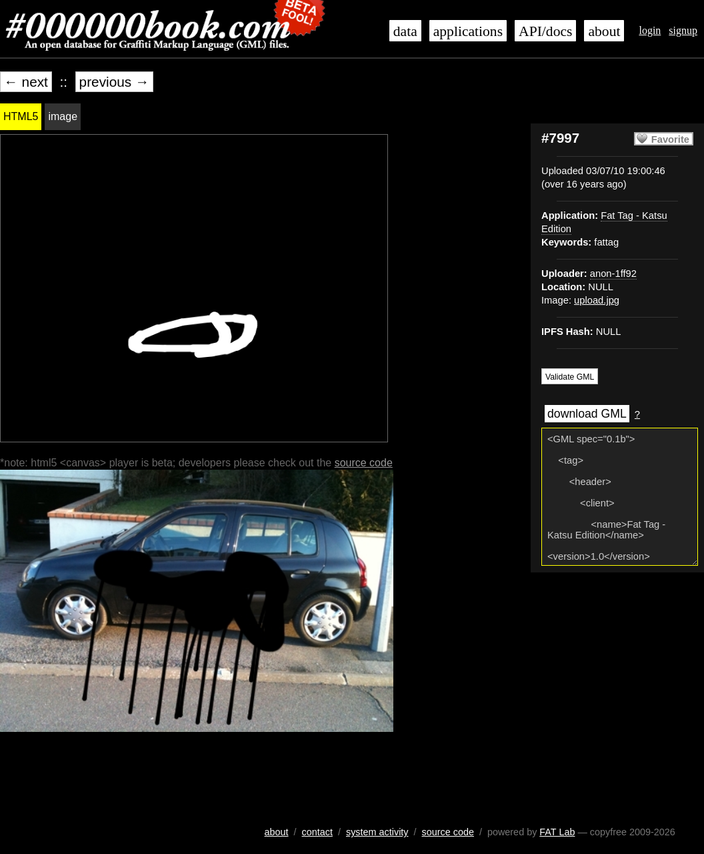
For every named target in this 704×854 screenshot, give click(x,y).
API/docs (545, 31)
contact (317, 832)
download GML (587, 413)
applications (468, 31)
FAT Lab (557, 832)
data (405, 31)
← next (26, 81)
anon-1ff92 (613, 273)
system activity (377, 832)
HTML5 (20, 116)
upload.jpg (596, 300)
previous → (114, 81)
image (62, 116)
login (650, 30)
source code (364, 462)
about (604, 31)
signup (683, 30)
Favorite (670, 139)
